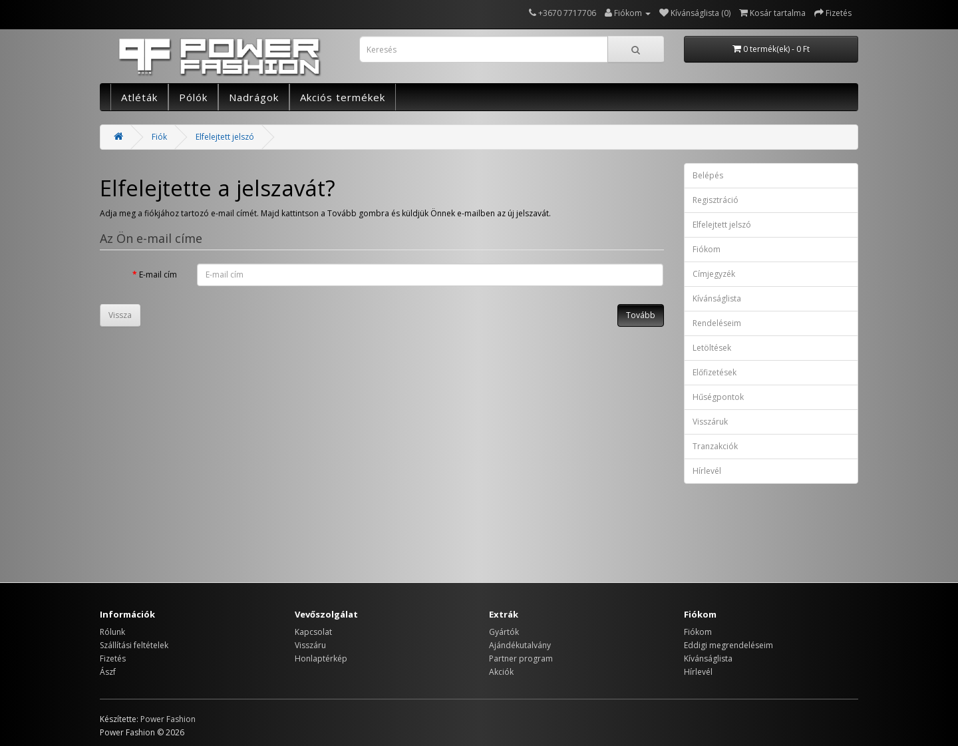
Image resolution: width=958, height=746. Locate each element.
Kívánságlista (717, 298)
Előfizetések (714, 372)
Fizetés (113, 658)
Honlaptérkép (321, 658)
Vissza (120, 315)
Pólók (193, 97)
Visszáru (310, 645)
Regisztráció (715, 200)
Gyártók (504, 632)
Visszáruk (710, 421)
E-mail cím (158, 274)
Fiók (159, 136)
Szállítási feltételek (134, 645)
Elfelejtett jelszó (225, 136)
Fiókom (706, 249)
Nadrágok (254, 97)
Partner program (521, 658)
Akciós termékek (342, 97)
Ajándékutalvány (520, 645)
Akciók (501, 671)
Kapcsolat (313, 632)
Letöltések (712, 347)
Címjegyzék (714, 274)
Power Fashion (168, 719)
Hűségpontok (718, 397)
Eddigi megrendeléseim (728, 645)
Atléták (139, 97)
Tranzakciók (715, 446)
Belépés (708, 175)
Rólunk (112, 632)
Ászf (108, 671)
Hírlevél (707, 470)
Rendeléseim (717, 323)
